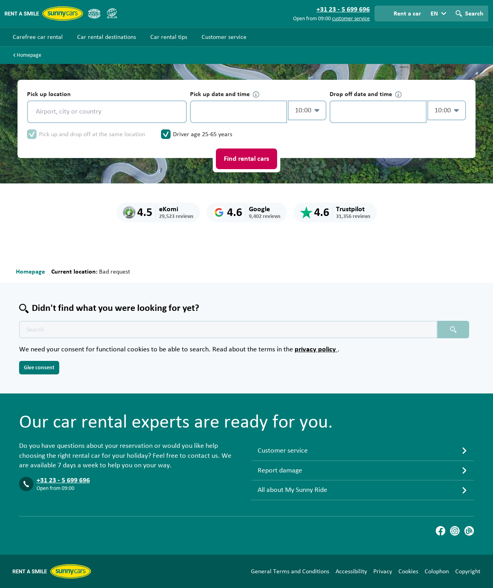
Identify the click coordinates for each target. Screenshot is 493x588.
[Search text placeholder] (228, 329)
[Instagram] (455, 531)
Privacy (382, 571)
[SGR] (111, 13)
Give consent (39, 367)
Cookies (408, 571)
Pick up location (49, 94)
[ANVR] (94, 13)
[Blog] (469, 531)
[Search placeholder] (453, 329)
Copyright (467, 571)
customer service (351, 18)
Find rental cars (246, 158)
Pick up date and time (224, 94)
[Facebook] (440, 531)
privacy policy (316, 349)
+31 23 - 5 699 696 (63, 480)
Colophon (437, 571)
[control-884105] (238, 111)
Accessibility (351, 571)
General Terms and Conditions (290, 571)
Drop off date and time (366, 94)
